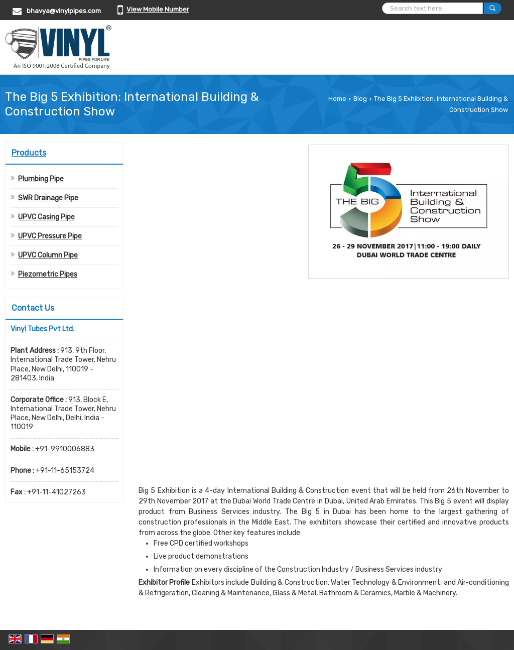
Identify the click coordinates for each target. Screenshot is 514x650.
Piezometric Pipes (47, 274)
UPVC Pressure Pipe (50, 236)
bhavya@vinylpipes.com (64, 11)
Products (29, 153)
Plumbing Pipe (41, 179)
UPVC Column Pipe (48, 255)
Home (337, 98)
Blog (360, 98)
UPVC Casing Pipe (46, 217)
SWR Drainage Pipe (48, 198)
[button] (157, 9)
